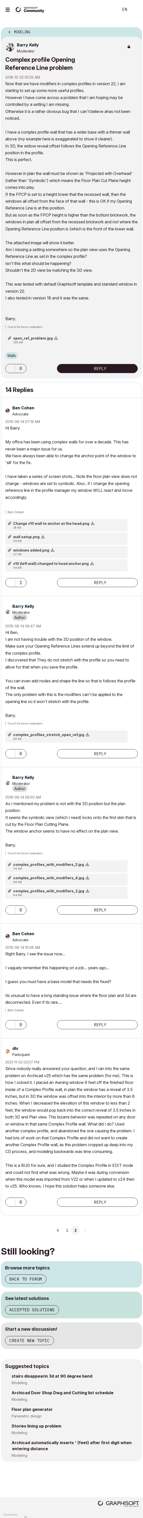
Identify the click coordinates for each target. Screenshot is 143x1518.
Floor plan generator (32, 1409)
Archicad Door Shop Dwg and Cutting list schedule (62, 1392)
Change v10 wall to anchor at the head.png (51, 523)
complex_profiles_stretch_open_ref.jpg (48, 735)
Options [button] (135, 30)
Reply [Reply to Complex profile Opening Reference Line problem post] (100, 368)
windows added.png (31, 550)
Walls (11, 355)
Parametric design (27, 1416)
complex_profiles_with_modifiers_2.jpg (48, 891)
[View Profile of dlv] (15, 1048)
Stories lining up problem (36, 1426)
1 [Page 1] (67, 1230)
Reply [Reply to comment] (100, 582)
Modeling (19, 1383)
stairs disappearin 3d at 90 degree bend (52, 1376)
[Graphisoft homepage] (118, 1504)
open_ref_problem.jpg (33, 338)
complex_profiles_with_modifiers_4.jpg (48, 878)
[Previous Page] (58, 1230)
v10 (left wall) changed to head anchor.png (51, 563)
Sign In (135, 9)
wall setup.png (26, 537)
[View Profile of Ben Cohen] (23, 407)
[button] (10, 368)
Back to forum (25, 1279)
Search (107, 9)
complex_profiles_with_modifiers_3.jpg (48, 864)
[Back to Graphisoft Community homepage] (31, 9)
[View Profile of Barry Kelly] (28, 44)
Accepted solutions (32, 1309)
